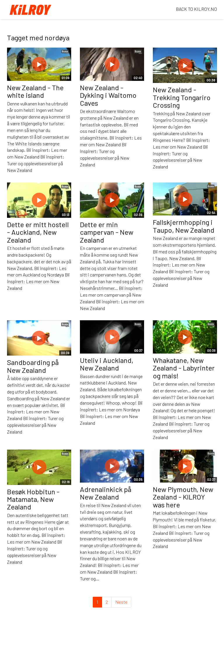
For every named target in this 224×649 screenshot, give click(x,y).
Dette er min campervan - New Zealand (106, 232)
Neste (121, 602)
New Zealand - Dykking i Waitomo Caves (108, 95)
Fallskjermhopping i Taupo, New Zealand (183, 226)
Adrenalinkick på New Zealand (105, 493)
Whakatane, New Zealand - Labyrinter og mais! (184, 368)
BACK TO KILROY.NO (196, 9)
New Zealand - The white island (35, 91)
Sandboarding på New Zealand (33, 366)
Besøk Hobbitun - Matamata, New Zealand (33, 499)
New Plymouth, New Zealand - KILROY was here (183, 497)
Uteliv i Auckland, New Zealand (106, 364)
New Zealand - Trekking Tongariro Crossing (182, 97)
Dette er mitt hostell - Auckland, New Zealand (38, 232)
